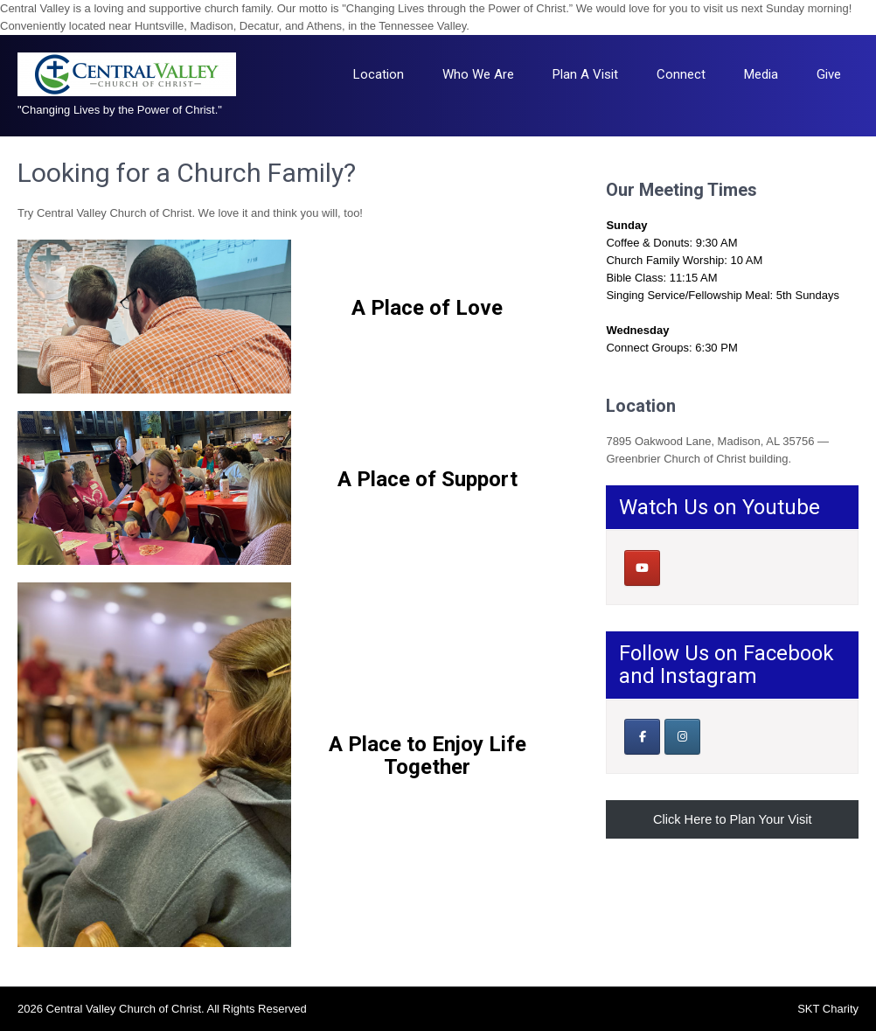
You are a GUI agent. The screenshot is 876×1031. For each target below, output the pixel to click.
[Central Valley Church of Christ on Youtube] (642, 568)
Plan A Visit (585, 74)
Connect (681, 74)
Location (378, 74)
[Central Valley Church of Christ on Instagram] (682, 737)
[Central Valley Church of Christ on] (681, 567)
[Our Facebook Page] (642, 737)
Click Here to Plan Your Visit (732, 819)
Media (761, 74)
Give (829, 74)
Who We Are (478, 74)
